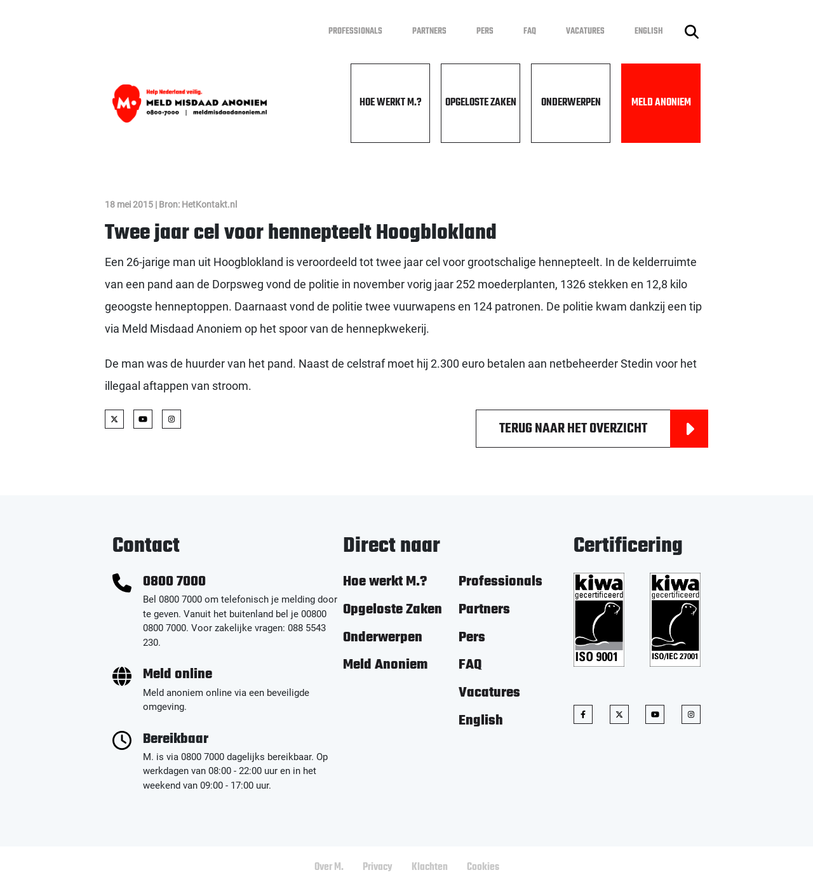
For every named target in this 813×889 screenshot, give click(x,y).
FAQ (529, 31)
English (649, 31)
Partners (429, 31)
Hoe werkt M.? (390, 103)
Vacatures (585, 31)
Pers (485, 31)
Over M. (329, 867)
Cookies (483, 867)
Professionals (355, 31)
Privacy (378, 867)
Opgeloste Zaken (480, 103)
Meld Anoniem (661, 103)
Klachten (430, 867)
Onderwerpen (571, 103)
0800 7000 (174, 582)
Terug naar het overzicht (603, 429)
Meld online (177, 674)
